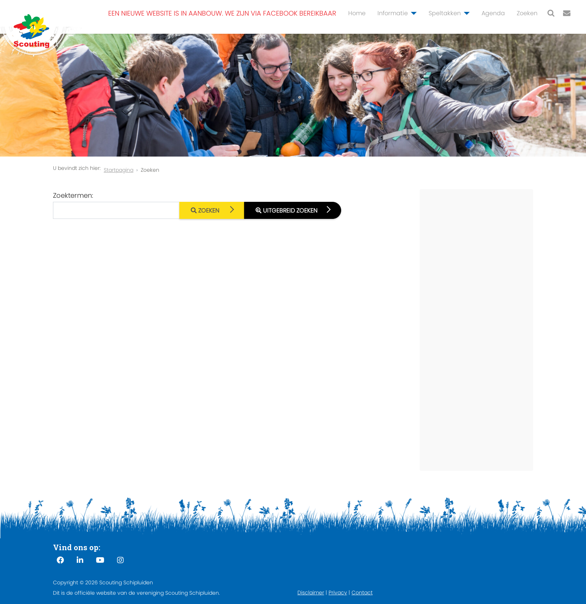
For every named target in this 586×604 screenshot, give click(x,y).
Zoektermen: (73, 195)
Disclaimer (310, 592)
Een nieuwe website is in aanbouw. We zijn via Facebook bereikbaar (222, 13)
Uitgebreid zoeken (286, 210)
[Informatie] (412, 13)
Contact (362, 592)
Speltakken (445, 13)
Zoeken (527, 13)
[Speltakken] (465, 13)
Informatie (392, 13)
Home (357, 13)
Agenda (493, 13)
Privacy (338, 592)
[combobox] (116, 210)
